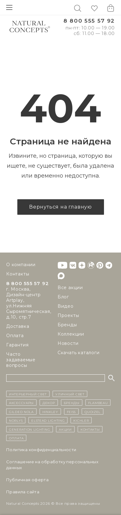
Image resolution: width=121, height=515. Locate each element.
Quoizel (92, 411)
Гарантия (17, 345)
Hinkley (50, 411)
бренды (72, 402)
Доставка (17, 326)
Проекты (68, 315)
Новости (68, 343)
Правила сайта (22, 491)
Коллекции (71, 334)
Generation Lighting (29, 429)
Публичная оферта (27, 479)
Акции (65, 429)
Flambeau (98, 402)
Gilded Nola (21, 411)
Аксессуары (21, 402)
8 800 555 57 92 (89, 21)
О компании (21, 264)
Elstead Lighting (48, 420)
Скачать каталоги (79, 352)
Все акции (70, 287)
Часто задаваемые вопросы (21, 359)
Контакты (17, 274)
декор (48, 402)
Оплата (15, 335)
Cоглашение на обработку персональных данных (52, 464)
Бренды (67, 325)
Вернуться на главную (60, 207)
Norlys (16, 420)
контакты (90, 429)
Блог (63, 297)
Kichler (81, 420)
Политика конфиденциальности (41, 449)
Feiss (71, 411)
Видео (66, 306)
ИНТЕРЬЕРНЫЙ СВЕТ (28, 394)
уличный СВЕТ (69, 394)
